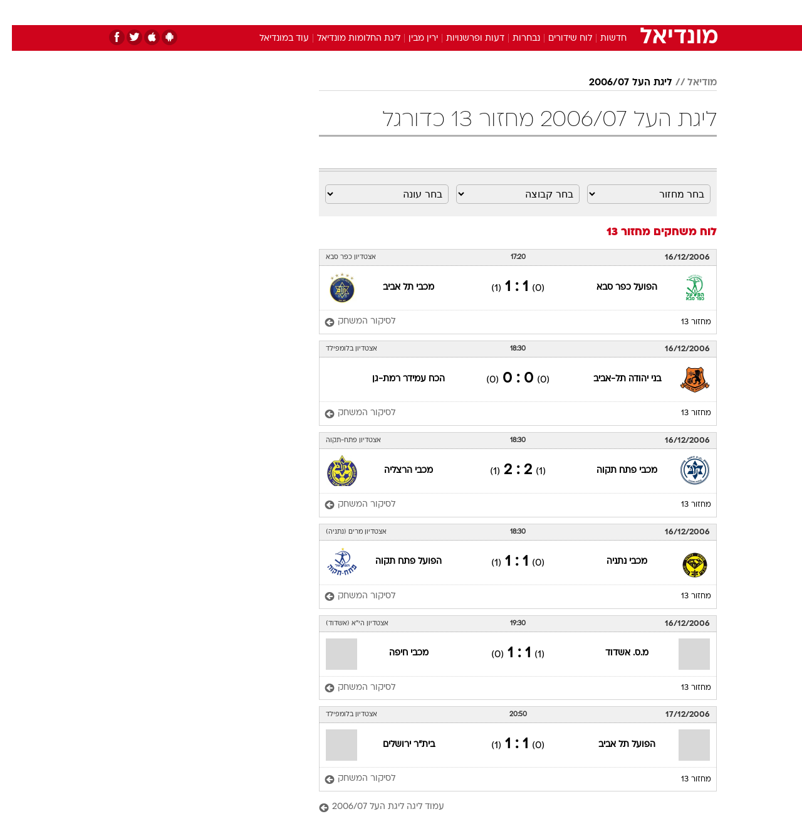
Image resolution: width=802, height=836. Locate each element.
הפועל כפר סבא (615, 287)
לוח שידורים (558, 38)
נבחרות (514, 38)
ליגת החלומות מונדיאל (346, 38)
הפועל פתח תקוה (396, 562)
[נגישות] (17, 13)
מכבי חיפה (397, 653)
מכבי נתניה (615, 562)
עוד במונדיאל (272, 38)
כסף (465, 12)
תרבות (539, 12)
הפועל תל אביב (614, 745)
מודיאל (690, 83)
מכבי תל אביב (396, 287)
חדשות (622, 12)
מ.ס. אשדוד (615, 653)
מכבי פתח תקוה (615, 471)
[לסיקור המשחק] (348, 322)
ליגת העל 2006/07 (618, 83)
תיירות (351, 12)
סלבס (500, 12)
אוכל (432, 12)
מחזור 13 (684, 322)
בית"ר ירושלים (397, 745)
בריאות (393, 12)
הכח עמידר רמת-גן (396, 379)
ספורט (580, 12)
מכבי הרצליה (396, 471)
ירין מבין (411, 38)
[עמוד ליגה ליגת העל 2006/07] (506, 807)
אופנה (258, 12)
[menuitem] (615, 12)
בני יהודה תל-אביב (615, 379)
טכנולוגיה (304, 12)
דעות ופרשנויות (463, 38)
